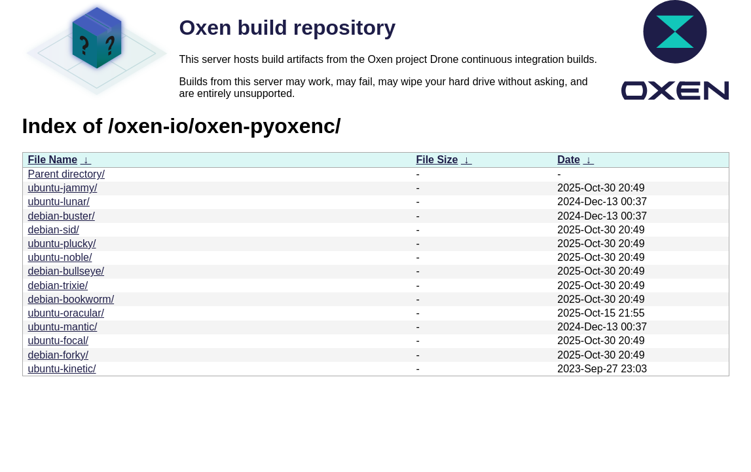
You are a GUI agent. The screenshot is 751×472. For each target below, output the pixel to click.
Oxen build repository (287, 27)
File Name (53, 159)
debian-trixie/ (58, 285)
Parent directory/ (66, 174)
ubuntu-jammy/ (63, 187)
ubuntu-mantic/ (63, 326)
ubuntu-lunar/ (59, 201)
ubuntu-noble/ (60, 257)
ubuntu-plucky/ (62, 243)
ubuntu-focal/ (58, 340)
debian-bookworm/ (71, 299)
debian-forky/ (58, 355)
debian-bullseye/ (66, 271)
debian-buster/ (61, 216)
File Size (437, 159)
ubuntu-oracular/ (66, 313)
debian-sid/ (53, 229)
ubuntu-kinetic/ (62, 368)
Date (568, 159)
